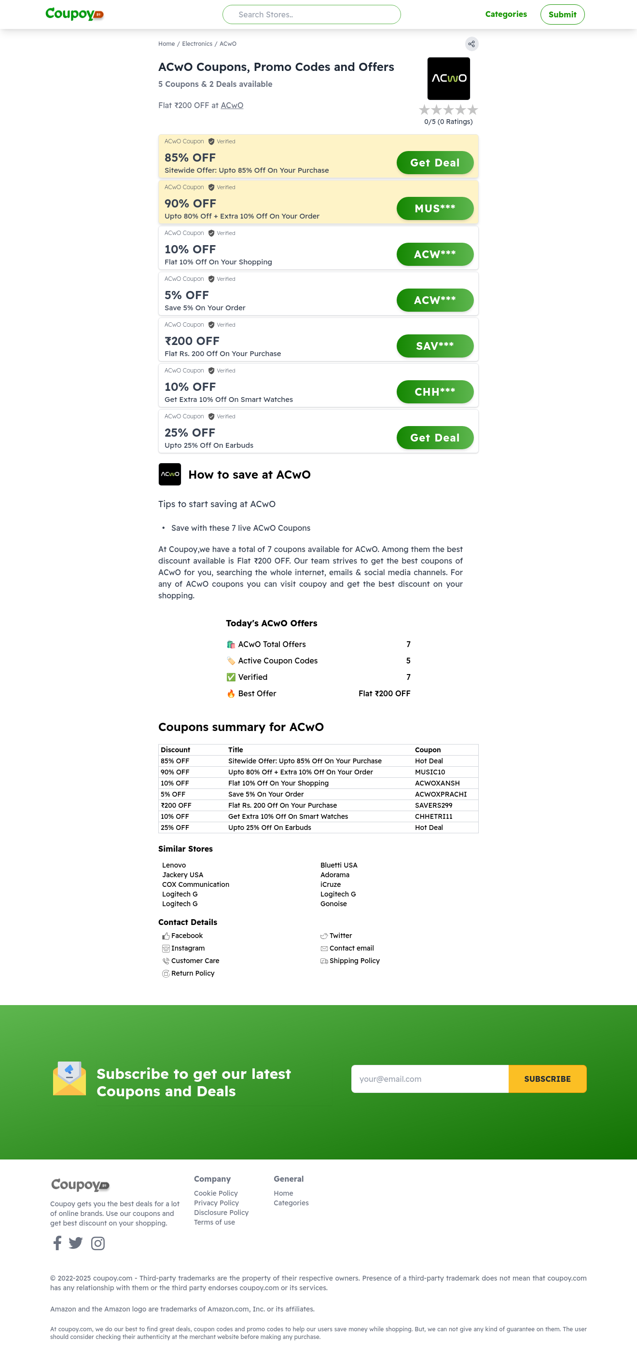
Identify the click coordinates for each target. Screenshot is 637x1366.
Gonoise (333, 903)
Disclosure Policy (221, 1212)
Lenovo (174, 865)
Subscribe (547, 1079)
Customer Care (191, 960)
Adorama (334, 874)
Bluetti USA (339, 865)
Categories (506, 14)
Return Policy (188, 973)
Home (166, 43)
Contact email (347, 948)
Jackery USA (183, 874)
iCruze (330, 884)
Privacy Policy (216, 1203)
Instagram (183, 948)
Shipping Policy (350, 960)
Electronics (197, 43)
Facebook (182, 935)
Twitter (336, 935)
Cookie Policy (216, 1193)
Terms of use (214, 1222)
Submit (563, 14)
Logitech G (180, 894)
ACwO (232, 105)
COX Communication (195, 884)
